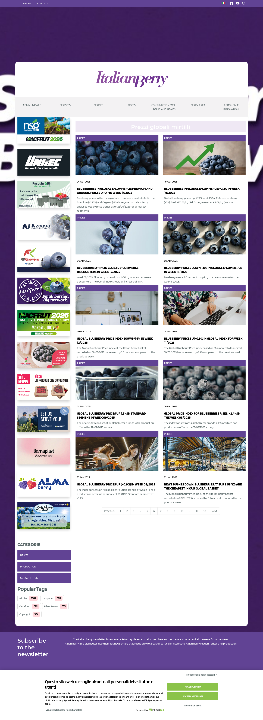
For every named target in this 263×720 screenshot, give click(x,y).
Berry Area (197, 105)
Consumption (29, 577)
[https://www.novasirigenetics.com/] (44, 133)
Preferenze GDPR (192, 705)
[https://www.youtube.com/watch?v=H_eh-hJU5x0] (44, 229)
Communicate (32, 105)
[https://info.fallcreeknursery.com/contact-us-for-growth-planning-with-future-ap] (44, 422)
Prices (131, 105)
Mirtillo (23, 598)
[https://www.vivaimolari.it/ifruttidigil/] (44, 358)
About (27, 3)
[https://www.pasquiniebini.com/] (44, 197)
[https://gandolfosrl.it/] (44, 486)
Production (28, 566)
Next (214, 511)
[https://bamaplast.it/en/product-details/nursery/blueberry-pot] (44, 454)
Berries (98, 105)
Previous (109, 511)
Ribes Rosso (51, 606)
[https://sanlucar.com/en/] (44, 518)
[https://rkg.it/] (44, 261)
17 (197, 511)
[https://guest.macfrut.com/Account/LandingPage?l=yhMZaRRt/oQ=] (44, 326)
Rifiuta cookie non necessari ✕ (201, 674)
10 (182, 511)
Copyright (24, 614)
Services (65, 105)
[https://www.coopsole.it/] (44, 390)
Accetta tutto (193, 686)
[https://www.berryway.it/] (44, 294)
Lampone (47, 598)
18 (204, 511)
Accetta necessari (193, 696)
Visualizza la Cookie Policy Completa (64, 710)
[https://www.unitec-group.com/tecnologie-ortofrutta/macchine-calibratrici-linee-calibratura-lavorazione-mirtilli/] (44, 165)
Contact (43, 3)
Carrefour (24, 606)
